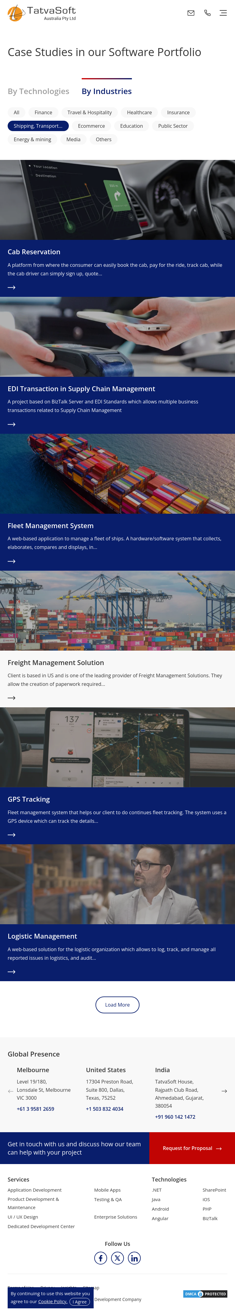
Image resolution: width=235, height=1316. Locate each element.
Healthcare (139, 112)
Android (160, 1209)
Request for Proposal (192, 1148)
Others (103, 139)
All (16, 112)
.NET (157, 1190)
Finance (43, 112)
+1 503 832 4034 (104, 1109)
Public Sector (173, 126)
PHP (207, 1209)
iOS (206, 1199)
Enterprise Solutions (115, 1217)
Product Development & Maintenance (33, 1203)
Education (131, 126)
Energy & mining (32, 139)
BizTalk (210, 1218)
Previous (11, 1091)
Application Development (35, 1190)
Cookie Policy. (53, 1301)
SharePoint (214, 1190)
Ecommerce (91, 126)
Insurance (178, 112)
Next (224, 1091)
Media (73, 139)
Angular (160, 1218)
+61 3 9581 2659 (35, 1109)
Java (156, 1199)
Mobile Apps (107, 1190)
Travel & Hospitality (90, 112)
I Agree (80, 1302)
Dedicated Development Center (41, 1226)
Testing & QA (108, 1199)
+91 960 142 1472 (175, 1117)
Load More (117, 1004)
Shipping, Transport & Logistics (41, 126)
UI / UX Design (23, 1217)
